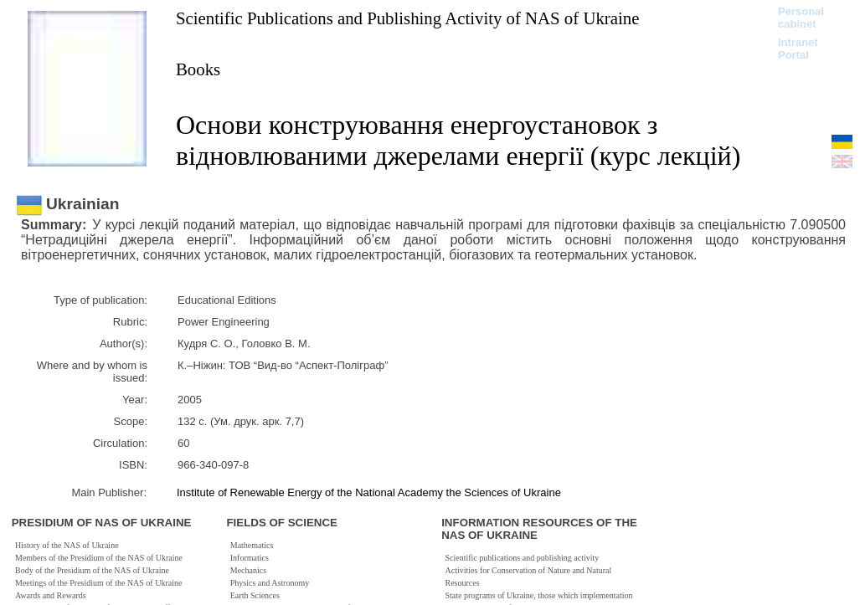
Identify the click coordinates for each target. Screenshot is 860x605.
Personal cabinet (801, 17)
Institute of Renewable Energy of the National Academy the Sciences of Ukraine (369, 492)
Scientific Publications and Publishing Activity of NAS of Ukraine (407, 18)
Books (198, 69)
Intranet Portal (798, 48)
